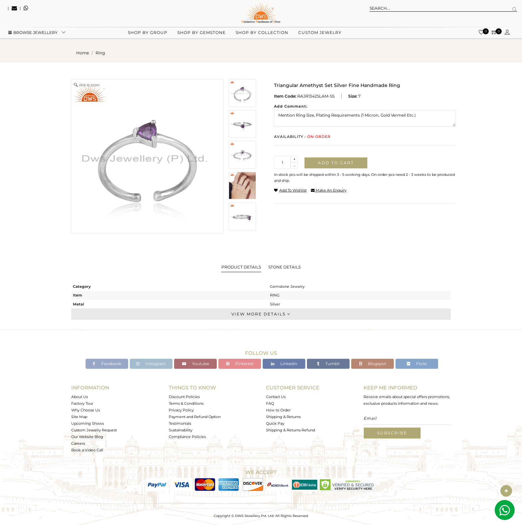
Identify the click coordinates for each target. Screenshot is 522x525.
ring (100, 52)
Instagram (151, 363)
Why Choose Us (85, 410)
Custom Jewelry (320, 33)
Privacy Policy (181, 410)
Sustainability (180, 430)
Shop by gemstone (201, 33)
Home (82, 52)
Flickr (417, 363)
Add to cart (336, 162)
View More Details (261, 313)
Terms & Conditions (186, 403)
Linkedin (284, 363)
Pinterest (240, 363)
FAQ (270, 403)
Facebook (107, 363)
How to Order (278, 410)
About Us (79, 396)
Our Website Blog (87, 436)
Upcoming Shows (87, 423)
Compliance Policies (187, 436)
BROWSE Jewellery (33, 33)
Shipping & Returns (283, 416)
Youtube (195, 363)
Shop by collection (262, 33)
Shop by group (147, 33)
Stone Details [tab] (284, 266)
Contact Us (276, 396)
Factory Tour (82, 403)
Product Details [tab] (241, 266)
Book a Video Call (87, 450)
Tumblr (328, 363)
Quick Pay (275, 423)
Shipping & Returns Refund (290, 430)
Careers (78, 443)
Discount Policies (184, 396)
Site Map (79, 416)
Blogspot (372, 363)
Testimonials (180, 423)
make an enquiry (329, 190)
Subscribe (392, 432)
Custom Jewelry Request (94, 430)
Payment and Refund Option (195, 416)
